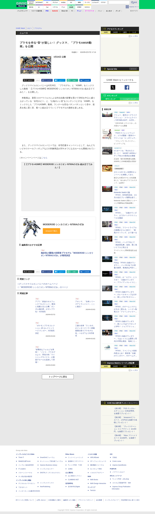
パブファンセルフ (118, 472)
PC (72, 11)
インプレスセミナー (47, 469)
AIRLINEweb (94, 457)
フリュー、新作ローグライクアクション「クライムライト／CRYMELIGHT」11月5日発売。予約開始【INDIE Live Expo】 (125, 120)
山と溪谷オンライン (75, 476)
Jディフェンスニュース (98, 461)
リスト (38, 80)
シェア (49, 80)
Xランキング (112, 96)
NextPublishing (45, 486)
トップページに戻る (58, 377)
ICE (111, 454)
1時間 (106, 32)
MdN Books (94, 480)
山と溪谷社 (69, 473)
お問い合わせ (41, 500)
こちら (44, 158)
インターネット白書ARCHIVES (29, 491)
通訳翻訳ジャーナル (97, 465)
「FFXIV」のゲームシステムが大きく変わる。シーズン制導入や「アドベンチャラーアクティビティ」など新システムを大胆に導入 (125, 312)
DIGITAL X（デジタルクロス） (50, 473)
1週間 (125, 32)
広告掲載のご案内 (54, 500)
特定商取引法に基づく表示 (130, 500)
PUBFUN (113, 469)
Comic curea (116, 461)
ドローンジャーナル (25, 473)
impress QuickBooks (119, 465)
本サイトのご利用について (25, 500)
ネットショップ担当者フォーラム (51, 461)
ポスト (30, 80)
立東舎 (70, 469)
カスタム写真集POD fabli (121, 483)
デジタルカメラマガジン (26, 483)
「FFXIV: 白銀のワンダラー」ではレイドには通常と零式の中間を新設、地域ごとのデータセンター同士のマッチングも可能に (125, 341)
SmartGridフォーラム (47, 457)
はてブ (61, 80)
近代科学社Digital (74, 486)
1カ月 (134, 32)
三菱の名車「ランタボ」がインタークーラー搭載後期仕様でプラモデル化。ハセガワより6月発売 (85, 331)
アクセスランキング (115, 29)
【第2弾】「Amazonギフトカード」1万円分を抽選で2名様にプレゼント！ (125, 419)
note (74, 80)
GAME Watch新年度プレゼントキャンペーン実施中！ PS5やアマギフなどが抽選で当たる (122, 403)
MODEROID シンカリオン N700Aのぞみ (63, 224)
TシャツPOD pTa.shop (120, 479)
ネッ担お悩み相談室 (25, 476)
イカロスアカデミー (97, 473)
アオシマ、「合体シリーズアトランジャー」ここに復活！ (85, 304)
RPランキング (110, 99)
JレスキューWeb (96, 469)
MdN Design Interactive (98, 483)
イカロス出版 (92, 454)
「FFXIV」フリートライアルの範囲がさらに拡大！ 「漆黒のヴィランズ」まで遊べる (125, 230)
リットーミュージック (75, 457)
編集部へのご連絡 (69, 500)
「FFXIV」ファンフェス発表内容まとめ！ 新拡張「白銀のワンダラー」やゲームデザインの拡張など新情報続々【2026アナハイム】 (125, 356)
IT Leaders (22, 469)
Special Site (112, 69)
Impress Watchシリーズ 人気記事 (120, 363)
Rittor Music (69, 454)
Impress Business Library (48, 465)
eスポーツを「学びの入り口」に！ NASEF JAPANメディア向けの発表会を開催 (125, 153)
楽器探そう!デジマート (76, 461)
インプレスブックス (47, 483)
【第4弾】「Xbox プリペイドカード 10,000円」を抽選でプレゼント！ (125, 437)
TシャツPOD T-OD (75, 465)
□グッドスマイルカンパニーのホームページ (38, 284)
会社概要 (99, 500)
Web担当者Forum (24, 461)
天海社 (114, 457)
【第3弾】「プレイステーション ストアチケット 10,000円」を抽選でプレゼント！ (125, 428)
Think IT (21, 457)
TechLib (92, 490)
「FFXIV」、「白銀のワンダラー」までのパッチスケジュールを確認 (125, 215)
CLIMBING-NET (73, 480)
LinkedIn (87, 80)
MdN (89, 476)
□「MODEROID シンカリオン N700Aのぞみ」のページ (43, 287)
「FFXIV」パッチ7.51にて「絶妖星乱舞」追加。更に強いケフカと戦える (125, 244)
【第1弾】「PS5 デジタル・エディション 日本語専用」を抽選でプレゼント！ (125, 410)
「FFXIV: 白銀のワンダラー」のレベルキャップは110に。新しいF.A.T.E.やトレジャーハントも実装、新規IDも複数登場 (125, 297)
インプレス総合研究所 (26, 465)
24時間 (115, 32)
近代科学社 (69, 483)
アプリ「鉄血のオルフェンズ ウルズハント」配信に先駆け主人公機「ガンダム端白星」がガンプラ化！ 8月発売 (45, 306)
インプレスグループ (112, 500)
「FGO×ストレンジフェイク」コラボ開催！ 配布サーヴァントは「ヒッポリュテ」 (125, 135)
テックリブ (91, 487)
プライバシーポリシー (85, 500)
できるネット (23, 487)
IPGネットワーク (116, 476)
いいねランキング (129, 99)
